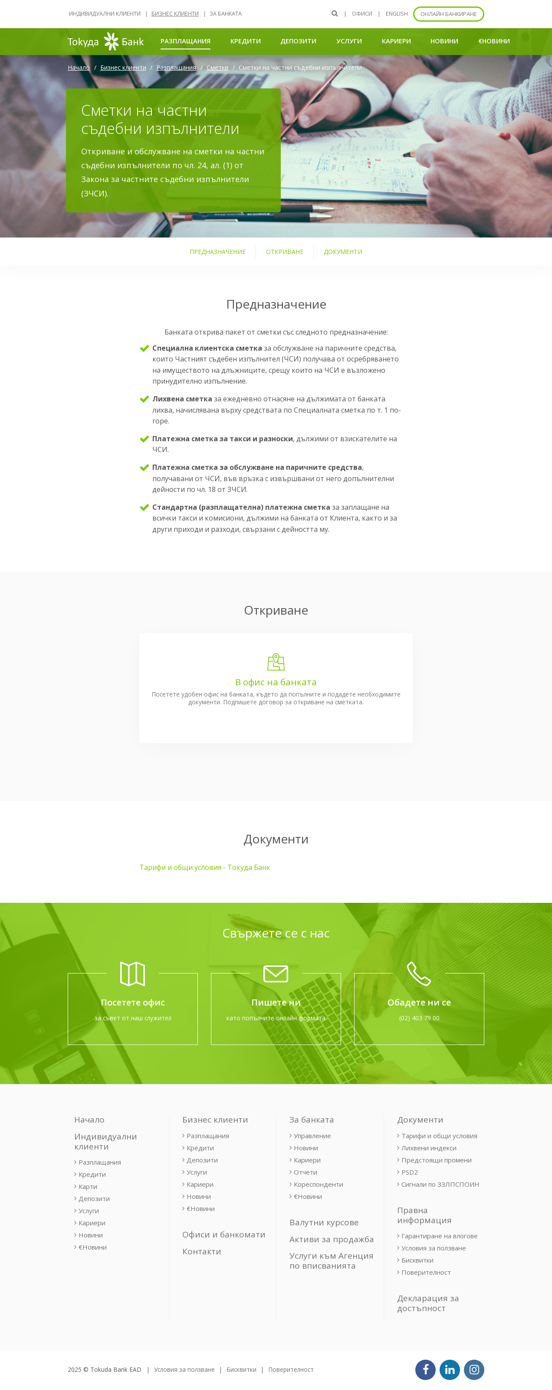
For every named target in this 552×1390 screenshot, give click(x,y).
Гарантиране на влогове (439, 1235)
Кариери (396, 40)
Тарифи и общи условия (439, 1135)
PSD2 (409, 1172)
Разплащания (185, 40)
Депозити (298, 40)
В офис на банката (276, 682)
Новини (444, 40)
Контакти (201, 1251)
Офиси (362, 13)
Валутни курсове (324, 1222)
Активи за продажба (331, 1239)
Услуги (349, 40)
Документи (420, 1119)
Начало (79, 67)
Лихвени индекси (429, 1147)
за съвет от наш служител (133, 1018)
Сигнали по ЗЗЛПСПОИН (440, 1184)
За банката (226, 13)
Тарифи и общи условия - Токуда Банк (204, 867)
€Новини (494, 40)
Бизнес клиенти (175, 13)
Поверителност (426, 1272)
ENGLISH (397, 13)
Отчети (305, 1172)
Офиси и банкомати (224, 1234)
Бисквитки (417, 1260)
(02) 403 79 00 (419, 1018)
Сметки (217, 67)
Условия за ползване (433, 1248)
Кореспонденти (318, 1184)
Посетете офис (133, 1002)
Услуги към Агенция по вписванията (331, 1260)
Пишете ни (276, 1002)
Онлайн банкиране (449, 14)
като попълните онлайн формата (276, 1018)
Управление (312, 1135)
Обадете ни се (419, 1002)
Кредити (245, 40)
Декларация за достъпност (428, 1303)
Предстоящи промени (436, 1160)
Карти (88, 1186)
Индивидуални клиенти (105, 13)
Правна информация (424, 1215)
